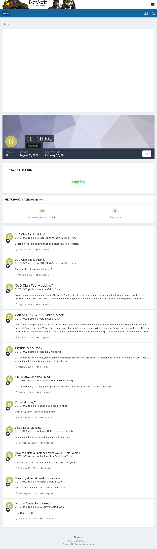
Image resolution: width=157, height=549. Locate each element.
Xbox (65, 405)
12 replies (43, 337)
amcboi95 (44, 405)
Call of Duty (69, 237)
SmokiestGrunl (47, 456)
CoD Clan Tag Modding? (30, 234)
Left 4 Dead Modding (28, 427)
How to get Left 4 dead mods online (37, 478)
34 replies (46, 518)
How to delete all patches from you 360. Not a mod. (48, 453)
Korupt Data (45, 431)
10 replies (42, 249)
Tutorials (68, 431)
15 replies (46, 442)
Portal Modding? (25, 402)
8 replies (42, 366)
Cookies (78, 537)
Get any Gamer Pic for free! (32, 503)
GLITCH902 (21, 237)
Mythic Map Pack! (29, 348)
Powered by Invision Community (78, 544)
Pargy (42, 481)
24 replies (47, 417)
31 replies (46, 493)
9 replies (46, 468)
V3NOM (43, 380)
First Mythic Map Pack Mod (32, 377)
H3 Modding (54, 351)
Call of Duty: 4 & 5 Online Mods (39, 315)
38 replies (43, 392)
